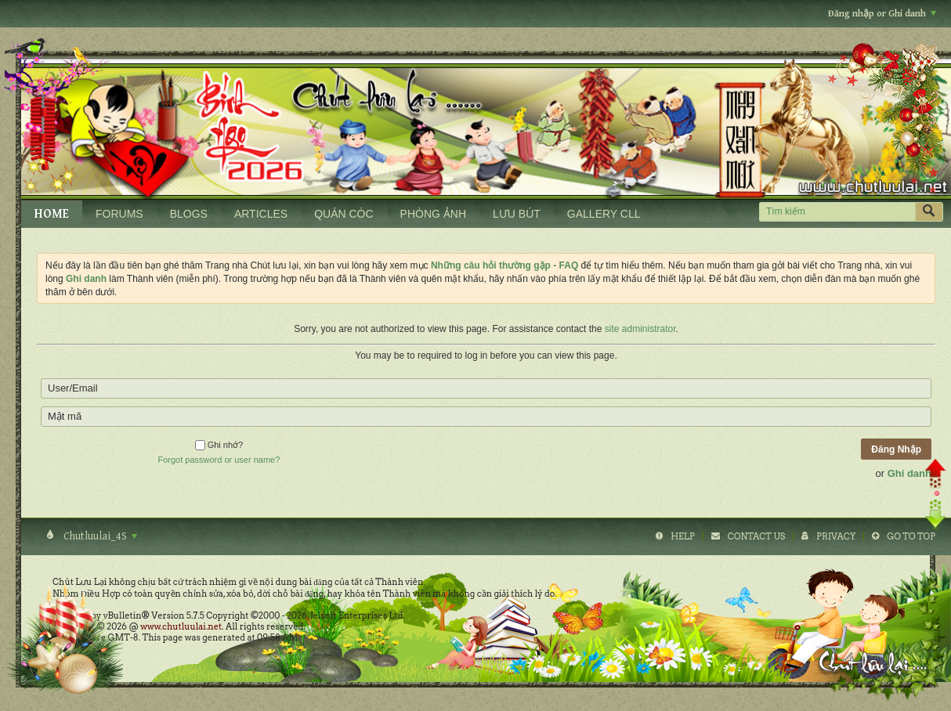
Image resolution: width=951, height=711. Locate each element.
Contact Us (756, 536)
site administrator (640, 328)
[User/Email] (486, 388)
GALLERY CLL (604, 214)
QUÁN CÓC (343, 214)
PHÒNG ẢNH (433, 214)
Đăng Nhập (896, 449)
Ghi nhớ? (219, 444)
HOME (51, 214)
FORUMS (119, 214)
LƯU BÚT (517, 214)
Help (683, 536)
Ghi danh (909, 473)
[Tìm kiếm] (837, 212)
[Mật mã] (486, 416)
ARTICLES (260, 214)
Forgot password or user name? (218, 459)
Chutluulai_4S (99, 536)
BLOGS (189, 214)
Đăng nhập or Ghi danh (882, 14)
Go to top (911, 536)
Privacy (835, 536)
